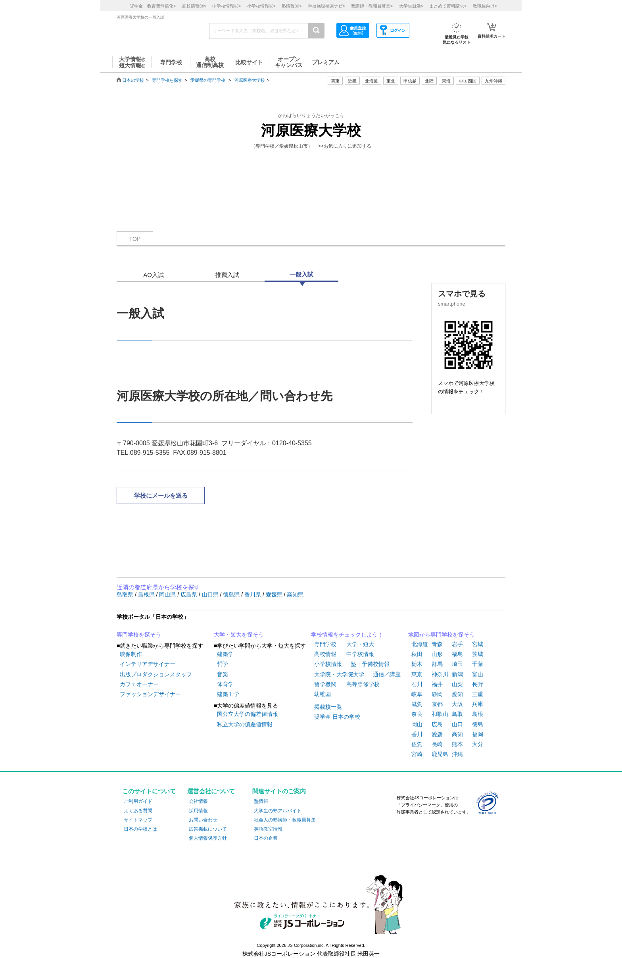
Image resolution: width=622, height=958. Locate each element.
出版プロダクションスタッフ (156, 674)
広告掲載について (208, 829)
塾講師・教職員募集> (372, 6)
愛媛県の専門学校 (207, 80)
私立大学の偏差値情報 (245, 724)
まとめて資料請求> (447, 6)
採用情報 (198, 811)
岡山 (416, 724)
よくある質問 (138, 811)
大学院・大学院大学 (339, 674)
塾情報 (261, 801)
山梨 (457, 684)
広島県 (189, 594)
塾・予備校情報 (370, 664)
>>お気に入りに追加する (344, 146)
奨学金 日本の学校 (337, 717)
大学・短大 (360, 644)
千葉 (477, 664)
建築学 (225, 654)
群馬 (437, 664)
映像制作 (131, 654)
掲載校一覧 (328, 707)
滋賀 (416, 704)
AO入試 (153, 274)
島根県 (147, 594)
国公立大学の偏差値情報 (247, 714)
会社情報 (198, 801)
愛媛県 (275, 594)
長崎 (437, 744)
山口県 (211, 594)
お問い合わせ (203, 820)
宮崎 (416, 754)
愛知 (457, 694)
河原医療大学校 (249, 80)
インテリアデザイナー (147, 664)
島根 (477, 714)
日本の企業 (266, 838)
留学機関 (325, 684)
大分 (477, 744)
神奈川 (440, 674)
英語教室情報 (268, 829)
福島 (457, 654)
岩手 (457, 644)
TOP (135, 239)
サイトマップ (138, 820)
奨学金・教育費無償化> (153, 6)
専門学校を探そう (139, 634)
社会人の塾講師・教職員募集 (285, 820)
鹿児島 (440, 754)
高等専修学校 (363, 684)
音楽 (222, 674)
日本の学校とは (140, 829)
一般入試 (301, 274)
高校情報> (194, 6)
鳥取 (457, 714)
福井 (437, 684)
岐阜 (416, 694)
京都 (437, 704)
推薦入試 (227, 274)
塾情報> (291, 6)
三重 (477, 694)
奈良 (416, 714)
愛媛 (437, 734)
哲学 (222, 664)
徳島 (477, 724)
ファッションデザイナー (150, 694)
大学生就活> (411, 6)
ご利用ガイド (138, 801)
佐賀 (416, 744)
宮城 (477, 644)
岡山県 (168, 594)
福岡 (477, 734)
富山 (477, 674)
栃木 (416, 664)
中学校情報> (226, 6)
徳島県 (232, 594)
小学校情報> (261, 6)
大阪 (457, 704)
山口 (457, 724)
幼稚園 (322, 694)
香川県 (253, 594)
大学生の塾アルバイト (277, 811)
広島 (437, 724)
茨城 (477, 654)
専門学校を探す (167, 80)
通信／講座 (387, 674)
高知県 (295, 594)
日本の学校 (133, 80)
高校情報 (325, 654)
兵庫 (477, 704)
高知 (457, 734)
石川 (416, 684)
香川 (416, 734)
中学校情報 (360, 654)
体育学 (225, 684)
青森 (437, 644)
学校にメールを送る (161, 495)
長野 (477, 684)
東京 (416, 674)
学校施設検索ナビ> (326, 6)
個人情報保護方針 (208, 838)
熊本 (457, 744)
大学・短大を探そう (239, 634)
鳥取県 (126, 594)
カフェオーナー (139, 684)
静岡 (437, 694)
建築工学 (228, 694)
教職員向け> (485, 6)
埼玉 (457, 664)
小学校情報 (328, 664)
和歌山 (440, 714)
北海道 (371, 81)
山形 (437, 654)
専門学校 (325, 644)
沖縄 (457, 754)
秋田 (416, 654)
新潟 (457, 674)
